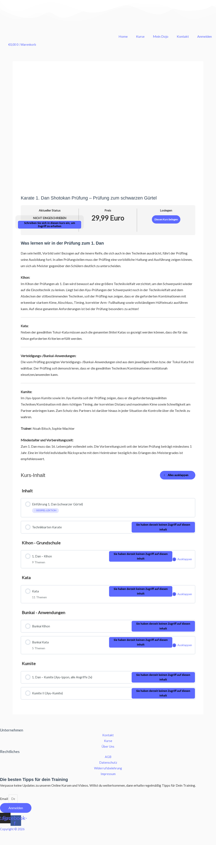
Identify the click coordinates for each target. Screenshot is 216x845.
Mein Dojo (160, 36)
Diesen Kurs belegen (166, 219)
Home (123, 36)
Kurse (140, 36)
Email (4, 811)
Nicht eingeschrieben (49, 218)
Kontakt (183, 36)
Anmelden (204, 36)
